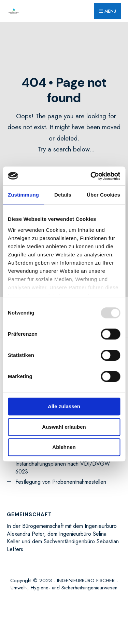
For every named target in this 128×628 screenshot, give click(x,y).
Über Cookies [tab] (103, 195)
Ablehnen (63, 447)
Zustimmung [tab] (23, 195)
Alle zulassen (64, 406)
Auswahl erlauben (64, 427)
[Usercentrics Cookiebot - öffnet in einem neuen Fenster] (91, 176)
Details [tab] (62, 195)
